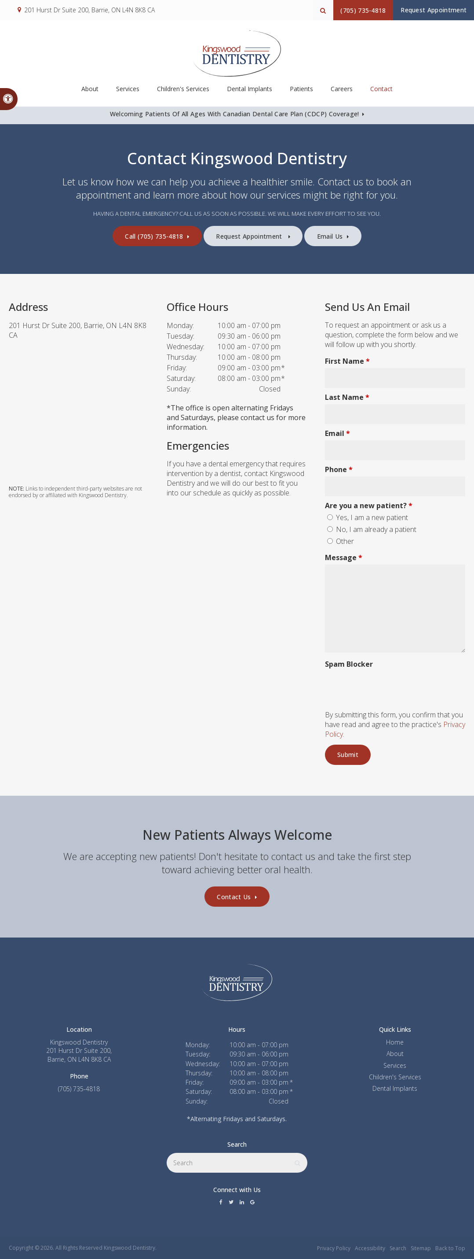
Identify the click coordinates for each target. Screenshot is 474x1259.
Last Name (347, 397)
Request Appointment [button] (429, 10)
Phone (339, 469)
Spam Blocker (349, 664)
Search (398, 1248)
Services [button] (127, 92)
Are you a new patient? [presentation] (368, 505)
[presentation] (376, 684)
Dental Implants (249, 92)
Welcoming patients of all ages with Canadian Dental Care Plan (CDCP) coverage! (233, 114)
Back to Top (450, 1248)
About (395, 1053)
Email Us (342, 236)
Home (395, 1042)
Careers (342, 92)
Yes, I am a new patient (367, 517)
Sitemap (421, 1248)
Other (340, 541)
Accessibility (370, 1248)
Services (394, 1065)
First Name (347, 361)
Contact (381, 92)
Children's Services (183, 92)
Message (343, 557)
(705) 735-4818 (349, 10)
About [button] (89, 92)
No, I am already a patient (371, 529)
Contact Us (234, 897)
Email (337, 433)
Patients (301, 92)
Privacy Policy (333, 1248)
